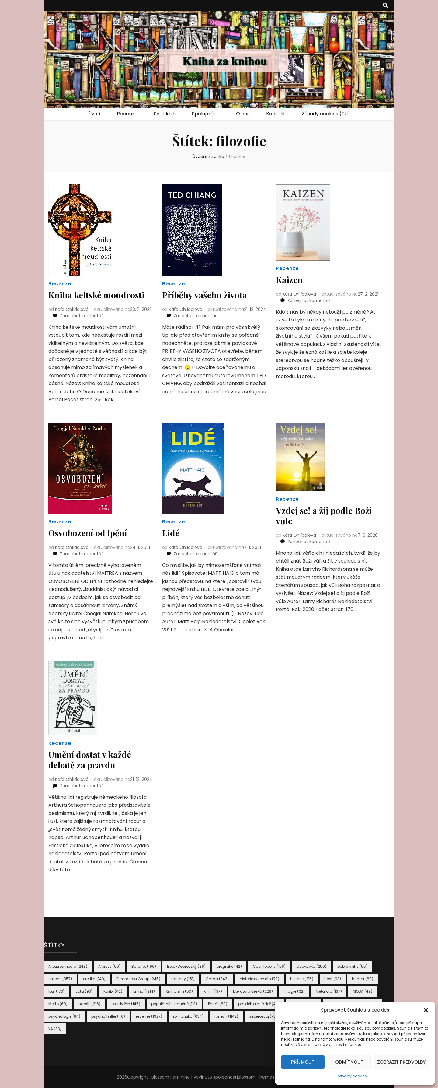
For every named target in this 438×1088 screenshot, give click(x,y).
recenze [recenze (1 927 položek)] (149, 1016)
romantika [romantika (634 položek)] (188, 1016)
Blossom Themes (256, 1077)
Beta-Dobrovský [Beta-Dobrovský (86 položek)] (186, 966)
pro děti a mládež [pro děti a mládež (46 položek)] (259, 1003)
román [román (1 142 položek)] (226, 1016)
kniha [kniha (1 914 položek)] (144, 991)
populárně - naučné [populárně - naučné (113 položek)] (174, 1003)
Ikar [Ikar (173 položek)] (56, 991)
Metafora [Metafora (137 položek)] (329, 991)
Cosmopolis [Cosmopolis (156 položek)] (269, 966)
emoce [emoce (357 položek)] (60, 978)
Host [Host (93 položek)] (332, 978)
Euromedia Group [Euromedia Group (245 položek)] (138, 978)
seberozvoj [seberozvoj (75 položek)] (263, 1016)
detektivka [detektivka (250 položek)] (311, 966)
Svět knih (165, 113)
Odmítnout (349, 1062)
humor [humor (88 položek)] (362, 978)
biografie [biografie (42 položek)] (229, 966)
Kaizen (289, 279)
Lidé (170, 533)
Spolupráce (206, 113)
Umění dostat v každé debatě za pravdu (89, 759)
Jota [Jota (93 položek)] (83, 991)
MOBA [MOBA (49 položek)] (362, 991)
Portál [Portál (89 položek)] (217, 1003)
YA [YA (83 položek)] (54, 1028)
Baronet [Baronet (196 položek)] (143, 966)
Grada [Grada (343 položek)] (217, 978)
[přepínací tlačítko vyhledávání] (385, 6)
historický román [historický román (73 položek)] (259, 978)
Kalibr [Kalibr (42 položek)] (112, 991)
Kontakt (275, 113)
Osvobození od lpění (87, 533)
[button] (426, 1010)
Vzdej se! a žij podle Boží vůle (324, 515)
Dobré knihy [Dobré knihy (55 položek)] (352, 966)
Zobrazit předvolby (401, 1062)
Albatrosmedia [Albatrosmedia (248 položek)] (67, 966)
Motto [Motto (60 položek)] (58, 1003)
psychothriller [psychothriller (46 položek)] (108, 1016)
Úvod (94, 113)
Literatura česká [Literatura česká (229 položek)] (253, 991)
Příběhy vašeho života (204, 294)
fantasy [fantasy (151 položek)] (183, 978)
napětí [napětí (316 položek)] (89, 1003)
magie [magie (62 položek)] (294, 991)
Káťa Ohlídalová (72, 309)
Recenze (127, 113)
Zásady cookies (352, 1076)
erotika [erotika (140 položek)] (94, 978)
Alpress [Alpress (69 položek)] (109, 966)
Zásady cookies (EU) (326, 113)
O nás (243, 113)
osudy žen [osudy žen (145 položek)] (125, 1003)
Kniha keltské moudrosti (96, 294)
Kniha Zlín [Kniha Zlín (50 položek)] (179, 991)
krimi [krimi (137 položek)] (213, 991)
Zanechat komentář (81, 316)
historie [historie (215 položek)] (301, 978)
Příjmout (302, 1062)
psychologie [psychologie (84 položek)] (64, 1016)
